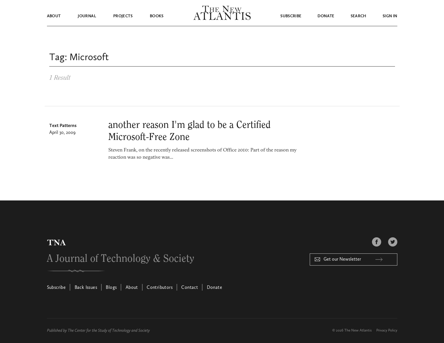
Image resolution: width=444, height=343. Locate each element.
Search (358, 16)
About (54, 16)
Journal (87, 16)
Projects (123, 16)
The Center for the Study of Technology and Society (109, 331)
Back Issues (86, 287)
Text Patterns (63, 126)
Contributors (160, 287)
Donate (326, 16)
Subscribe (290, 16)
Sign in (390, 16)
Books (157, 16)
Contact (189, 287)
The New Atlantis (358, 330)
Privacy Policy (386, 330)
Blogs (111, 287)
